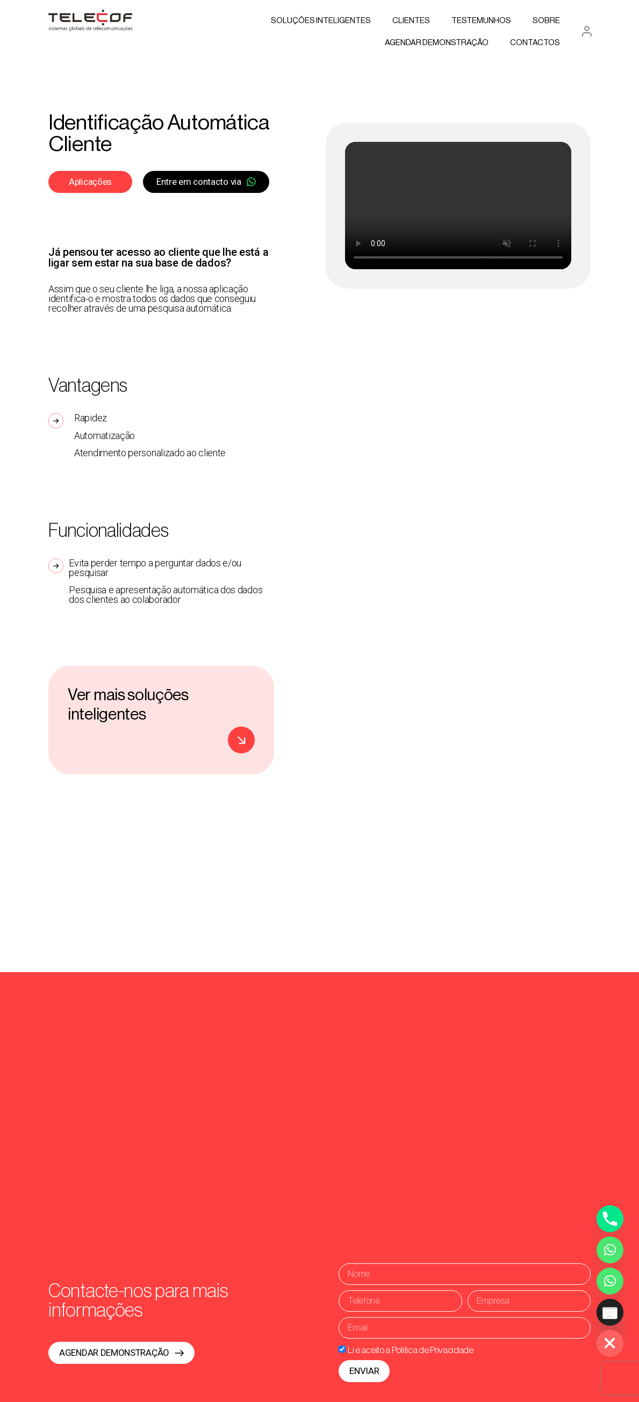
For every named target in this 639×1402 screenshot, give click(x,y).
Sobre (546, 21)
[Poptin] (610, 1312)
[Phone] (610, 1218)
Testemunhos (481, 21)
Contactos (535, 43)
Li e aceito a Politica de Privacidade (410, 1350)
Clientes (411, 21)
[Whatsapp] (610, 1249)
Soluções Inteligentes (321, 21)
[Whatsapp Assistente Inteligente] (610, 1281)
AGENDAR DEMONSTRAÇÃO (437, 43)
